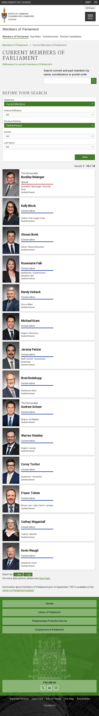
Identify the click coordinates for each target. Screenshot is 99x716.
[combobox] (70, 75)
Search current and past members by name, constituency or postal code (66, 72)
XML (18, 574)
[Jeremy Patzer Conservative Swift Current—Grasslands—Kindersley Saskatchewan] (49, 355)
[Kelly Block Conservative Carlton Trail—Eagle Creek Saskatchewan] (49, 211)
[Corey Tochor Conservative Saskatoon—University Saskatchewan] (49, 470)
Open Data (44, 578)
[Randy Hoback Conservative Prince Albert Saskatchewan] (49, 297)
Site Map (69, 698)
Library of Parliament (49, 612)
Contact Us (50, 705)
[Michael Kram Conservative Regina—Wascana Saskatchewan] (49, 326)
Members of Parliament (16, 36)
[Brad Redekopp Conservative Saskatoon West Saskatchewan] (49, 384)
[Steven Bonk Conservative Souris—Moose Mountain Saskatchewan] (49, 240)
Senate (49, 603)
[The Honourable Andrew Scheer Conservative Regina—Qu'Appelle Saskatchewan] (49, 412)
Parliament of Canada (16, 2)
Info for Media (53, 698)
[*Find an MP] (93, 81)
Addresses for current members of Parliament (27, 64)
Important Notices (19, 698)
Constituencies (50, 36)
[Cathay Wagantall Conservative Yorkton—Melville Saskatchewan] (49, 527)
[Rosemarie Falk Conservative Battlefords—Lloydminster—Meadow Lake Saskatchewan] (49, 269)
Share (90, 8)
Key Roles (35, 36)
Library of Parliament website (18, 590)
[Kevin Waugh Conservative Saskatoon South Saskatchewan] (49, 556)
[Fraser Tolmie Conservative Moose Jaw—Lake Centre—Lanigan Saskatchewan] (49, 498)
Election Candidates (70, 36)
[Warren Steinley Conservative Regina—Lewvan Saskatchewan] (49, 441)
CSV (28, 574)
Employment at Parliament (49, 629)
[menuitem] (88, 2)
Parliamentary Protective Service (49, 621)
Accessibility (83, 698)
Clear (85, 157)
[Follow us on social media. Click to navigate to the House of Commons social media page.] (49, 686)
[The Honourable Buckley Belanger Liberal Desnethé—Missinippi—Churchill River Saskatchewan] (49, 182)
